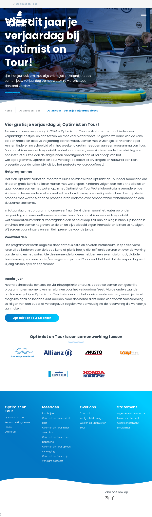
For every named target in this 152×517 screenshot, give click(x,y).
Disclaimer (123, 427)
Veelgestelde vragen (92, 418)
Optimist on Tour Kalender (32, 318)
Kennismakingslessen (18, 422)
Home (8, 110)
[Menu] (143, 15)
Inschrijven (48, 413)
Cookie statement (128, 423)
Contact (85, 413)
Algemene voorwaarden (131, 413)
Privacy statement (128, 418)
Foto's (8, 427)
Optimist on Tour (15, 417)
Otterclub (10, 431)
